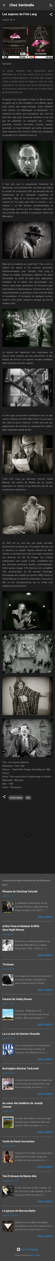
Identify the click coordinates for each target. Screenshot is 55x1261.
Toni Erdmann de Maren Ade (19, 1176)
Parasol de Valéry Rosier (17, 999)
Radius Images (35, 1255)
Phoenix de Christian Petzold (19, 891)
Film (28, 797)
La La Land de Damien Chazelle (21, 1033)
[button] (51, 15)
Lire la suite (45, 917)
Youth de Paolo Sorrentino (18, 1141)
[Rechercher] (51, 6)
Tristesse (8, 964)
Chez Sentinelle (21, 5)
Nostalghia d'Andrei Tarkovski (20, 1068)
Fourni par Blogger (27, 1249)
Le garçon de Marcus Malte (18, 1210)
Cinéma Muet (16, 797)
